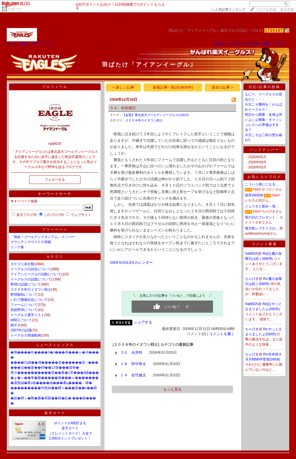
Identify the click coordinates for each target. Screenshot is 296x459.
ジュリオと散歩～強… (262, 206)
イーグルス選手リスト (27, 315)
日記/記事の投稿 (264, 87)
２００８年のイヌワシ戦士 (30, 289)
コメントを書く (222, 334)
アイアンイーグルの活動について (35, 274)
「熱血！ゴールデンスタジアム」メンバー (42, 237)
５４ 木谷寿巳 (123, 108)
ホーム (12, 44)
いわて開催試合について (29, 300)
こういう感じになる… (262, 184)
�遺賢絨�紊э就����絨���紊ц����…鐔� (51, 383)
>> (228, 10)
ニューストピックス (55, 345)
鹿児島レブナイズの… (262, 228)
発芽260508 (254, 195)
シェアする (143, 322)
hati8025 (251, 254)
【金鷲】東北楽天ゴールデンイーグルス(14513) (155, 115)
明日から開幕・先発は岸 (263, 115)
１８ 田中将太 (133, 364)
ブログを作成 (266, 10)
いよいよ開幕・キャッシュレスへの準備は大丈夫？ (263, 125)
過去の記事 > (222, 87)
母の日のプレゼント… (262, 217)
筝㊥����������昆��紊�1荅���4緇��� (54, 373)
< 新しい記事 (123, 87)
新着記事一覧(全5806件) (173, 87)
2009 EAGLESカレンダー (131, 262)
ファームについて (24, 305)
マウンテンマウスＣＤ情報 (30, 242)
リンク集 (17, 247)
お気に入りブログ (264, 177)
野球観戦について (24, 295)
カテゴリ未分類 (22, 264)
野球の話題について (25, 284)
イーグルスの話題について (30, 279)
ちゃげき (252, 279)
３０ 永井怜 (131, 352)
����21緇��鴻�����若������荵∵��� (54, 362)
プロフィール (42, 44)
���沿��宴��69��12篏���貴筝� (44, 368)
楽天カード (55, 413)
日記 (24, 44)
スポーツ (14, 9)
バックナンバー (264, 150)
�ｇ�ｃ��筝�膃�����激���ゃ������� (54, 378)
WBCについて (21, 320)
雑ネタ (15, 325)
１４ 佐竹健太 (133, 375)
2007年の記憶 (21, 330)
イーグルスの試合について (30, 269)
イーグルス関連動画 (25, 335)
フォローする (55, 180)
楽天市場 (287, 10)
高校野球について (24, 310)
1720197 (274, 30)
